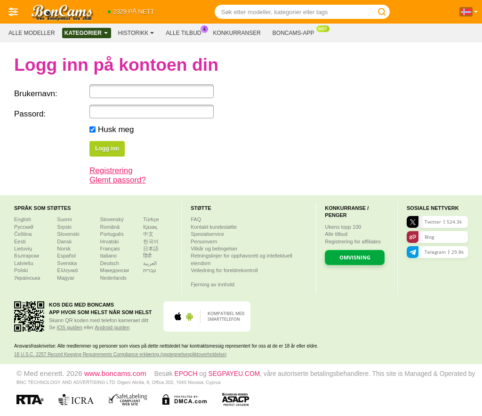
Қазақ (150, 227)
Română (110, 227)
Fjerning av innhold (212, 284)
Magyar (65, 278)
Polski (21, 270)
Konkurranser (236, 33)
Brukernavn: (35, 93)
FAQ (196, 219)
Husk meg (116, 129)
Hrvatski (109, 241)
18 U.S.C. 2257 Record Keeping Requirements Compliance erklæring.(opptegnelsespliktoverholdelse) (120, 354)
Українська (27, 278)
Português (112, 234)
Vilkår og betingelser (214, 248)
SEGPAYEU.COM (234, 373)
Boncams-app (296, 32)
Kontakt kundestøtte (214, 227)
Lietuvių (23, 248)
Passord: (30, 113)
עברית (149, 270)
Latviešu (23, 263)
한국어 (151, 241)
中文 (148, 234)
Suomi (64, 219)
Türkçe (151, 219)
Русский (23, 227)
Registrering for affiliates (352, 241)
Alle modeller (31, 33)
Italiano (108, 255)
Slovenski (68, 234)
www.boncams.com (115, 373)
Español (66, 255)
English (22, 219)
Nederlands (113, 278)
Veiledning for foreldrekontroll (224, 270)
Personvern (204, 241)
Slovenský (112, 219)
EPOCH (186, 373)
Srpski (64, 227)
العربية (150, 263)
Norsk (64, 248)
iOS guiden (69, 327)
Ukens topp (343, 227)
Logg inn (107, 148)
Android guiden (112, 327)
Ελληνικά (67, 270)
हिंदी (147, 255)
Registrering (111, 170)
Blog (420, 237)
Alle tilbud (186, 32)
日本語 (151, 248)
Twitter (434, 222)
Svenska (67, 263)
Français (110, 248)
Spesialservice (207, 234)
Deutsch (109, 263)
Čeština (23, 234)
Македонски (114, 270)
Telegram (435, 252)
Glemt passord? (117, 179)
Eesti (19, 241)
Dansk (64, 241)
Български (26, 255)
